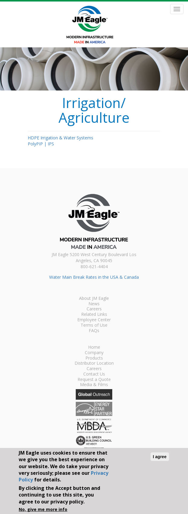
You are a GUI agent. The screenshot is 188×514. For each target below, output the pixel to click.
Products (94, 358)
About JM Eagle (94, 298)
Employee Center (94, 320)
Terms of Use (94, 325)
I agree (160, 456)
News (94, 304)
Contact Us (94, 374)
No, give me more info (43, 509)
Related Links (94, 314)
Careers (94, 309)
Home (94, 347)
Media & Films (94, 384)
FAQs (94, 330)
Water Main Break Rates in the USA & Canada (94, 277)
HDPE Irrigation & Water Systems (60, 138)
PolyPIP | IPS (41, 144)
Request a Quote (94, 379)
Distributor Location (94, 363)
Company (94, 353)
